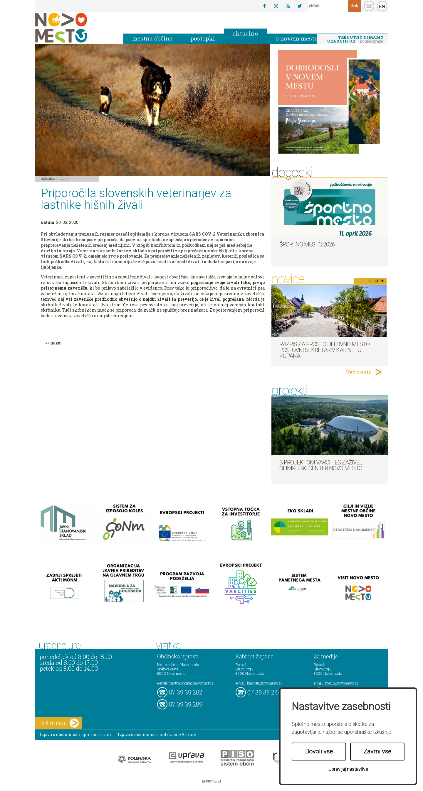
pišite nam (60, 723)
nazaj (55, 343)
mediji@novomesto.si (341, 683)
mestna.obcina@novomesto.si (191, 683)
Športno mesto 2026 (307, 244)
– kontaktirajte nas (355, 40)
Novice (63, 178)
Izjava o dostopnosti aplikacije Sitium (157, 734)
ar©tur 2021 (211, 781)
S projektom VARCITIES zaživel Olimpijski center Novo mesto (320, 465)
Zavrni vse (377, 751)
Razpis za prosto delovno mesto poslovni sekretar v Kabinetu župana (324, 350)
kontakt (369, 6)
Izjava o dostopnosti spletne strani (75, 734)
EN (382, 6)
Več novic (359, 372)
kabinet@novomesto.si (264, 683)
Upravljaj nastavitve (348, 769)
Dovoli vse (319, 751)
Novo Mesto (75, 28)
